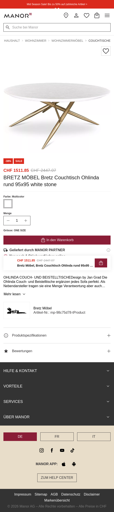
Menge (7, 213)
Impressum (22, 494)
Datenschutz (70, 494)
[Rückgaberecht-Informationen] (108, 268)
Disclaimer (92, 494)
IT (93, 436)
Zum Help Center (57, 477)
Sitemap (41, 494)
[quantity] (17, 220)
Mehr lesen (15, 294)
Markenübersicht (57, 500)
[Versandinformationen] (108, 250)
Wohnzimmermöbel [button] (67, 40)
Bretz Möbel (42, 308)
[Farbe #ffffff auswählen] (8, 204)
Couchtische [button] (99, 40)
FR (57, 436)
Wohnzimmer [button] (35, 40)
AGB (54, 494)
